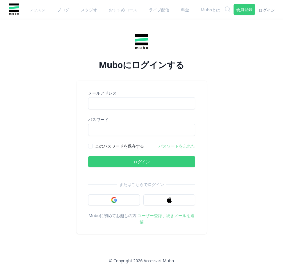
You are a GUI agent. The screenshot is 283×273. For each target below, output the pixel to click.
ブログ (63, 10)
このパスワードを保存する (119, 146)
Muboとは (210, 10)
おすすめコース (123, 10)
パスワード (98, 119)
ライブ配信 (159, 10)
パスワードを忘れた (177, 146)
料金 (185, 10)
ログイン (267, 10)
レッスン (37, 10)
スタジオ (89, 10)
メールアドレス (102, 93)
